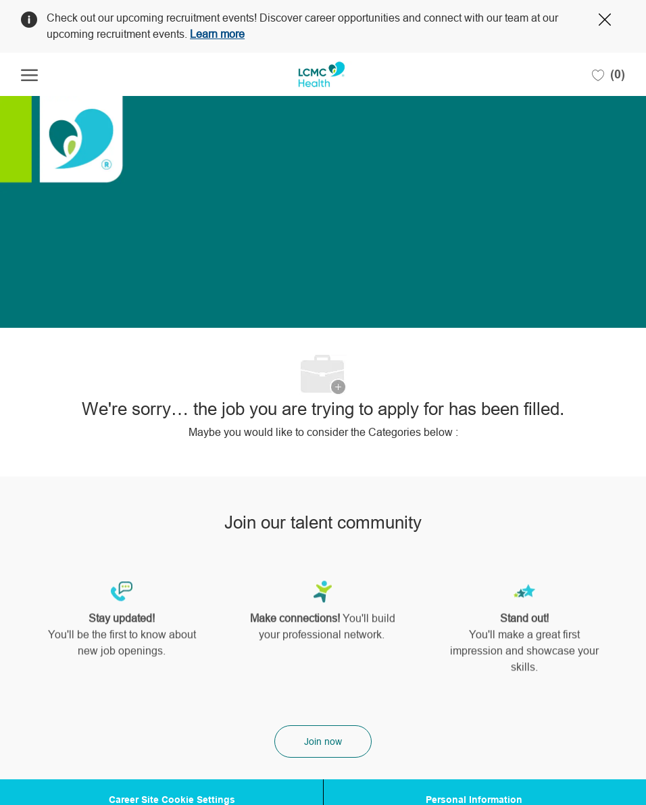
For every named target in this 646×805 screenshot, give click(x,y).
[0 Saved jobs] (608, 74)
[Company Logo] (321, 74)
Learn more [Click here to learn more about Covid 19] (217, 34)
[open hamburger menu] (29, 74)
